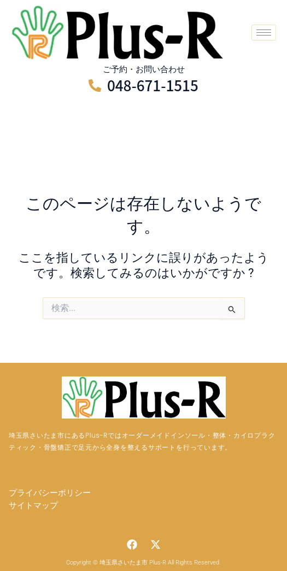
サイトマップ (33, 505)
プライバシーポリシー (50, 493)
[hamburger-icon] (263, 32)
